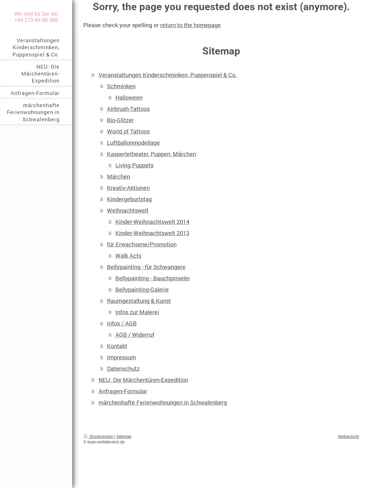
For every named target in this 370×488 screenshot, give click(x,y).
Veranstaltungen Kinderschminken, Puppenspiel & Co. (168, 74)
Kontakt (117, 346)
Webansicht (348, 436)
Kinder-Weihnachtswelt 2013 (152, 233)
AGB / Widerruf (134, 334)
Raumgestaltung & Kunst (139, 300)
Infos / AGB (122, 323)
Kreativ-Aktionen (128, 187)
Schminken (121, 86)
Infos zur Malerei (137, 312)
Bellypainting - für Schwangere (146, 266)
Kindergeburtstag (129, 199)
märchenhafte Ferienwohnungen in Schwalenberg (163, 402)
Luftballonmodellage (133, 142)
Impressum (121, 357)
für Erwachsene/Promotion (142, 244)
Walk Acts (128, 255)
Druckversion (98, 436)
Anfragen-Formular (123, 391)
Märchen (118, 176)
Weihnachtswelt (128, 210)
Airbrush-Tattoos (128, 108)
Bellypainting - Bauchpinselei (152, 278)
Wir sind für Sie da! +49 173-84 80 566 (36, 17)
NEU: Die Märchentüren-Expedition (143, 379)
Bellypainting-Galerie (142, 289)
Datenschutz (123, 368)
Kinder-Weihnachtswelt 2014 (152, 221)
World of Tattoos (128, 131)
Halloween (129, 97)
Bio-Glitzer (120, 120)
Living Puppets (134, 165)
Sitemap (123, 436)
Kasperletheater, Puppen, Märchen (151, 154)
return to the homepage (190, 25)
